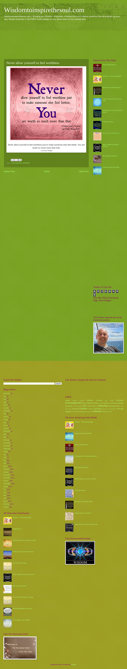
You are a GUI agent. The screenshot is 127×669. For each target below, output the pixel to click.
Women (104, 411)
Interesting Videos (77, 406)
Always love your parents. (83, 513)
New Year (68, 409)
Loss (89, 406)
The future (75, 411)
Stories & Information (109, 409)
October (6, 481)
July (4, 396)
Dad (106, 400)
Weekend (85, 411)
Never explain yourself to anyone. (24, 574)
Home (47, 171)
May (4, 399)
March (5, 405)
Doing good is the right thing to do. (86, 456)
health (101, 403)
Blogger (73, 664)
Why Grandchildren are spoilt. (22, 608)
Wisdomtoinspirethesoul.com (44, 10)
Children (89, 400)
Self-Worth (26, 163)
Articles (67, 400)
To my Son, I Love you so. (111, 133)
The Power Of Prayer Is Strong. (23, 597)
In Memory (112, 403)
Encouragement (17, 163)
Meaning (102, 405)
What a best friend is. (109, 65)
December (6, 393)
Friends (95, 403)
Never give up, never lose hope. (23, 551)
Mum (122, 406)
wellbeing (90, 411)
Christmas (99, 400)
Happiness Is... (18, 529)
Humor (105, 403)
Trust (80, 411)
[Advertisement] (63, 40)
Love (93, 406)
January (6, 408)
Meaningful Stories (114, 406)
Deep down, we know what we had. (86, 524)
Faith (84, 403)
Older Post (84, 171)
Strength (120, 409)
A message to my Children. (21, 620)
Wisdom (97, 411)
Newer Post (9, 171)
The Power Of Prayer (20, 563)
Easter (112, 400)
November (6, 446)
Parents (75, 409)
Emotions (120, 400)
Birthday (75, 400)
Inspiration (120, 403)
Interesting (68, 406)
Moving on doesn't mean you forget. (24, 540)
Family (89, 403)
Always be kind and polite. (111, 167)
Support (68, 411)
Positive (83, 408)
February (6, 440)
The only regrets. (80, 490)
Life (84, 405)
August (5, 419)
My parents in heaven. (110, 156)
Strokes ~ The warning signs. (112, 76)
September (7, 449)
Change (81, 400)
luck (97, 406)
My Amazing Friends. (20, 586)
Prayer (90, 409)
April (4, 402)
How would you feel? (81, 467)
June (5, 434)
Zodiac (110, 411)
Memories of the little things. (112, 87)
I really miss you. (108, 122)
